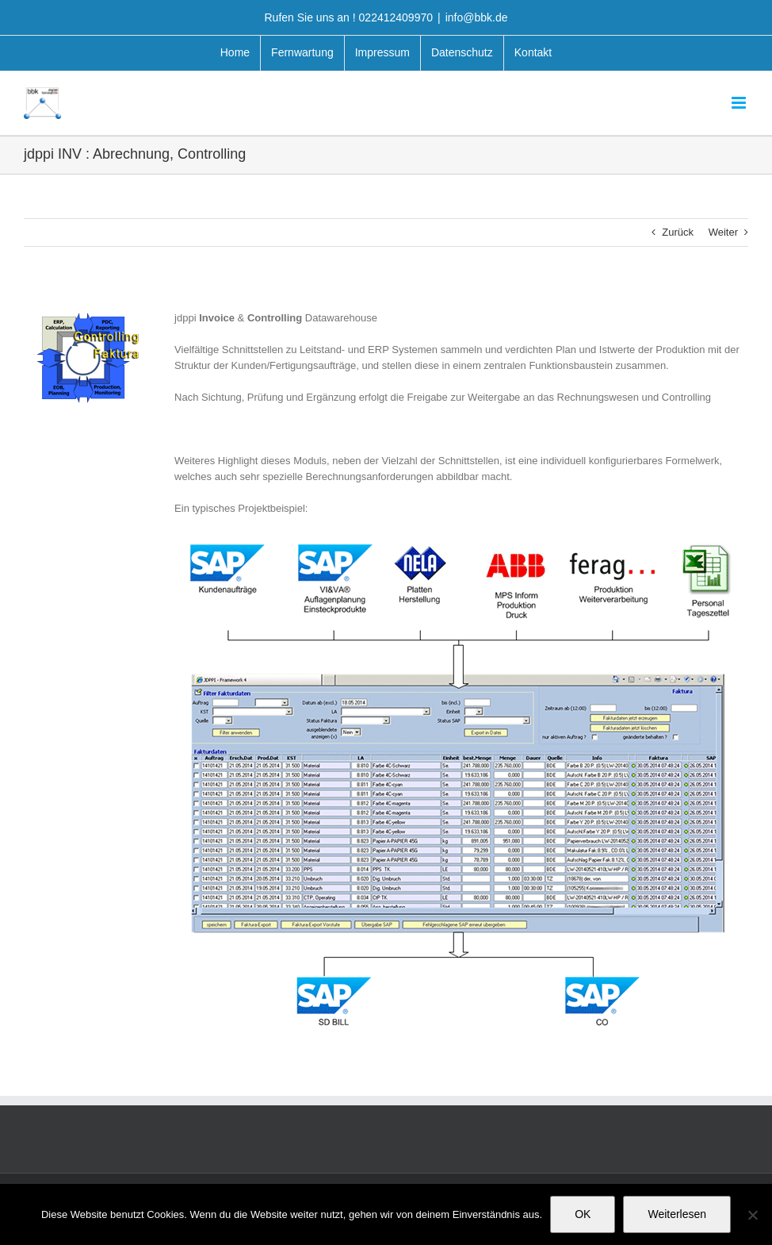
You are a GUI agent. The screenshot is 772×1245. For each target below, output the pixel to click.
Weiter (723, 232)
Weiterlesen (677, 1214)
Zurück (678, 232)
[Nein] (752, 1215)
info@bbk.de (476, 17)
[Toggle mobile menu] (740, 102)
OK (582, 1214)
